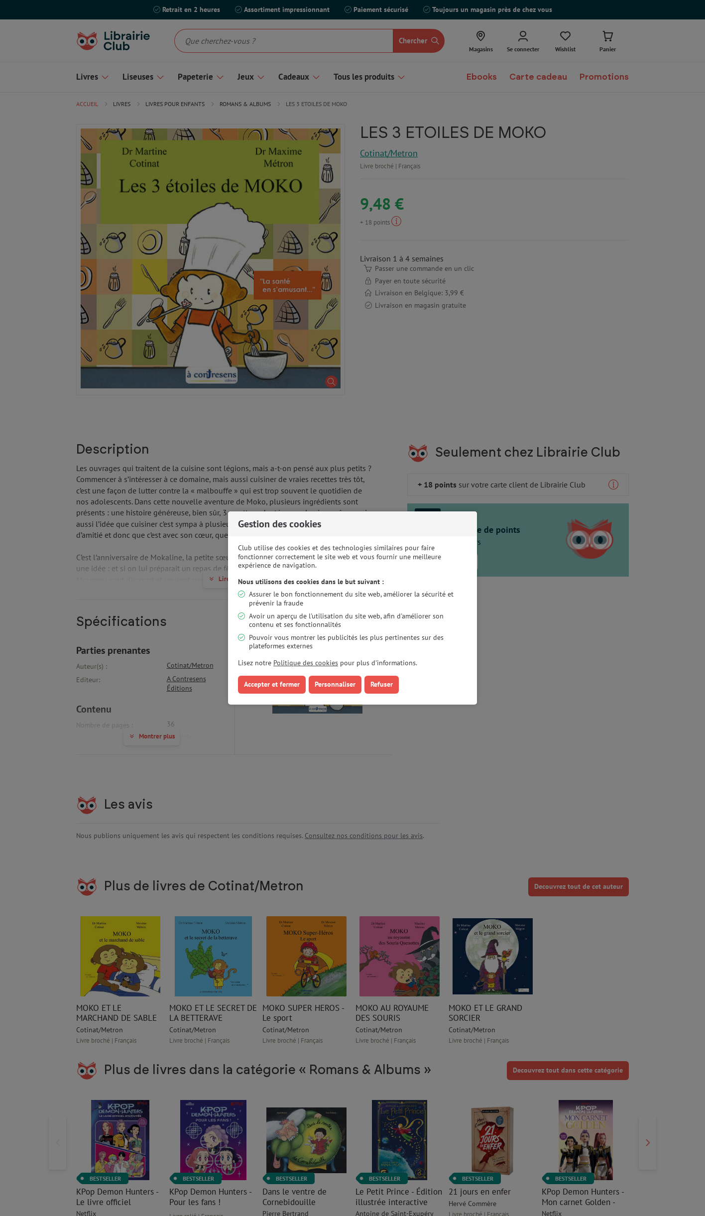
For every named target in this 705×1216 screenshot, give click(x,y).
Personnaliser (335, 684)
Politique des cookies (305, 662)
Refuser (381, 684)
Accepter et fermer (272, 684)
